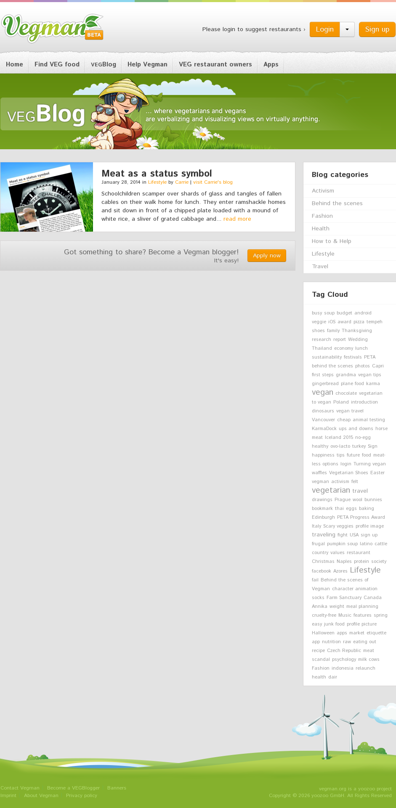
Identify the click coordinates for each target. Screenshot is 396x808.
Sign (372, 446)
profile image (370, 526)
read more (237, 219)
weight (337, 606)
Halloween (323, 633)
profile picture (362, 624)
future (353, 455)
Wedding (358, 339)
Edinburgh (323, 517)
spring (381, 615)
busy (317, 313)
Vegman (52, 29)
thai (339, 508)
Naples (344, 561)
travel (360, 491)
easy (317, 624)
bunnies (373, 499)
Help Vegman (147, 64)
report (339, 339)
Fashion (322, 216)
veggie (319, 322)
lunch (361, 348)
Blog (103, 64)
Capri (378, 366)
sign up (369, 535)
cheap (344, 420)
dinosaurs (323, 411)
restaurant (358, 552)
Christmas (323, 561)
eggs (351, 508)
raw (347, 642)
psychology (344, 659)
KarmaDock (324, 428)
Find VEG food (57, 64)
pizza (358, 322)
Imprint (8, 795)
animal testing (369, 420)
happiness (323, 455)
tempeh (375, 322)
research (321, 339)
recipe (318, 650)
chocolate (346, 393)
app (316, 642)
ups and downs (356, 428)
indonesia (342, 668)
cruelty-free (324, 615)
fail (315, 580)
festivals (353, 357)
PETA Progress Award (361, 517)
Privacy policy (81, 795)
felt (354, 481)
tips (341, 455)
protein (361, 561)
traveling (323, 535)
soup (329, 313)
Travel (320, 266)
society (378, 561)
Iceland (333, 437)
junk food (334, 624)
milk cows (369, 659)
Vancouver (323, 420)
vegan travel (350, 411)
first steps (323, 375)
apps (342, 633)
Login (325, 29)
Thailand (322, 348)
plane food (352, 383)
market (356, 633)
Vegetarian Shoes (348, 473)
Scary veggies (338, 526)
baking (366, 508)
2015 (348, 437)
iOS (331, 322)
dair (332, 677)
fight (343, 535)
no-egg (363, 437)
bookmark (322, 508)
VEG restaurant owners (215, 64)
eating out (364, 642)
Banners (116, 788)
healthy (320, 446)
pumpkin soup (342, 544)
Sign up (377, 29)
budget (344, 313)
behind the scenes (332, 366)
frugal (318, 544)
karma (373, 383)
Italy (316, 526)
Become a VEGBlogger (73, 788)
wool (357, 499)
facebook (321, 571)
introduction (364, 402)
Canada (373, 597)
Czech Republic (344, 650)
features (362, 615)
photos (362, 366)
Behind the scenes (337, 203)
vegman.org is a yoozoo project (355, 788)
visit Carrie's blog (213, 182)
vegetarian (331, 490)
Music (344, 615)
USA (354, 535)
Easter (377, 473)
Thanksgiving (357, 330)
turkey (359, 446)
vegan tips (369, 375)
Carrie (182, 182)
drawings (322, 499)
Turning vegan (369, 464)
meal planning (362, 606)
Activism (323, 191)
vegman (320, 481)
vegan (322, 392)
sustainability (327, 357)
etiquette (376, 633)
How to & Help (331, 241)
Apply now (267, 255)
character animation (354, 589)
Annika (319, 606)
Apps (271, 64)
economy (343, 348)
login (345, 464)
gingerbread (325, 383)
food (366, 455)
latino (366, 544)
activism (340, 481)
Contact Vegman (20, 788)
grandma (346, 375)
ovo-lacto (340, 446)
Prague (343, 499)
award (344, 322)
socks (318, 597)
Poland (341, 402)
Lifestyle (157, 182)
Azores (340, 571)
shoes (318, 330)
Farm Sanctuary (344, 597)
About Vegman (41, 795)
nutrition (331, 642)
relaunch (365, 668)
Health (321, 228)
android (363, 313)
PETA (369, 357)
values (337, 552)
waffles (319, 473)
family (333, 330)
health (319, 677)
